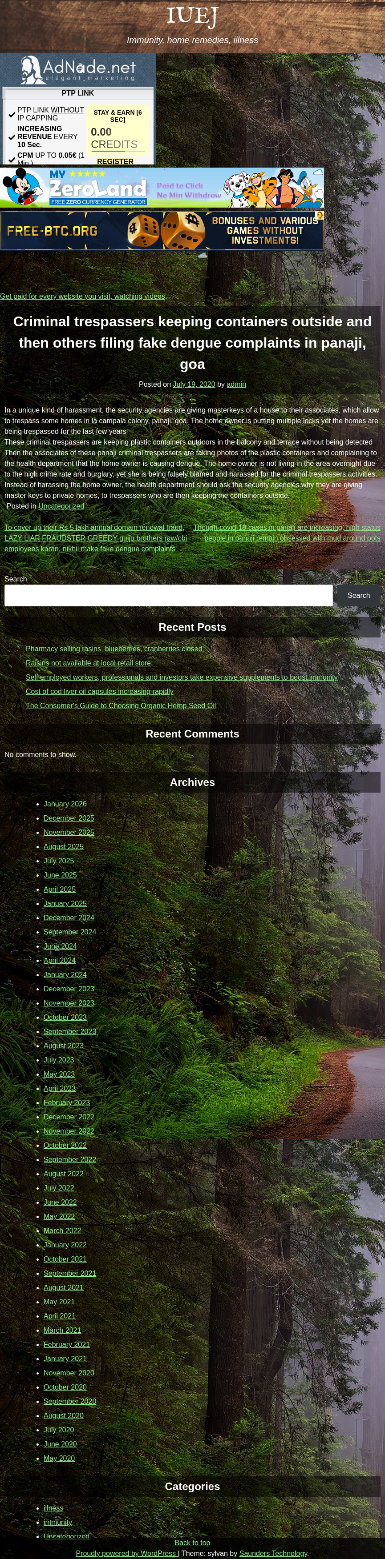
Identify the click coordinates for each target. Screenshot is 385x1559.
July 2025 (59, 861)
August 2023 (64, 1046)
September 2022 (70, 1159)
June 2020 (60, 1444)
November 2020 (69, 1373)
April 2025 (60, 889)
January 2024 (65, 974)
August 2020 (64, 1415)
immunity (58, 1522)
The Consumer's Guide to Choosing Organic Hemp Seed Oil (121, 705)
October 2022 (65, 1145)
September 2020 (70, 1401)
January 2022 (65, 1245)
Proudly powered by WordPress (127, 1553)
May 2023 (59, 1074)
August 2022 (64, 1174)
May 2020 (59, 1458)
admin (236, 384)
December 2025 (69, 818)
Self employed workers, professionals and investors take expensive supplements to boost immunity (182, 677)
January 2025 (65, 903)
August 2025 (64, 846)
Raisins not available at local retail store (88, 663)
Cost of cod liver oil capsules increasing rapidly (100, 691)
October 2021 (65, 1259)
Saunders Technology (273, 1553)
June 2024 (60, 946)
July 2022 (59, 1188)
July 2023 (59, 1060)
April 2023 (60, 1088)
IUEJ (192, 17)
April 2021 (60, 1316)
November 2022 (69, 1131)
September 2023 (70, 1031)
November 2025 (69, 832)
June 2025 (60, 875)
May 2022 (59, 1216)
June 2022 (60, 1202)
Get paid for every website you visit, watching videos (82, 296)
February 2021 (67, 1344)
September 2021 (70, 1273)
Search (15, 579)
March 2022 (62, 1230)
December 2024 (69, 918)
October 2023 (65, 1017)
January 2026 (65, 804)
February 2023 (67, 1102)
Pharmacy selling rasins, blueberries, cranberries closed (114, 649)
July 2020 (59, 1430)
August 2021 (64, 1287)
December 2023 (69, 989)
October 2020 (65, 1387)
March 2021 (62, 1330)
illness (53, 1508)
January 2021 (65, 1359)
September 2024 (70, 932)
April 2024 (60, 960)
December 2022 (69, 1117)
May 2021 (59, 1302)
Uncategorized (61, 506)
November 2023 (69, 1003)
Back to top (192, 1543)
